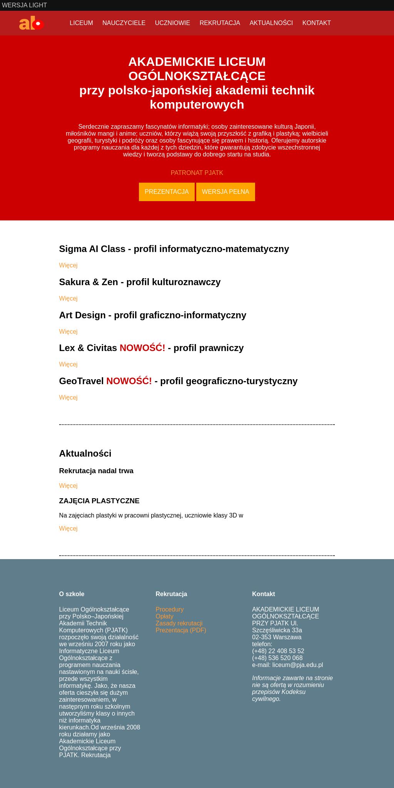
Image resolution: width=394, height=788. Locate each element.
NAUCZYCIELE (123, 23)
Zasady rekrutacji (178, 623)
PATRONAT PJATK (197, 173)
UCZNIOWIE (172, 23)
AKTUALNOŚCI (271, 23)
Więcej (68, 265)
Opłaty (164, 616)
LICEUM (81, 23)
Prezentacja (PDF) (180, 630)
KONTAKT (316, 23)
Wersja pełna (225, 191)
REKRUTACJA (220, 23)
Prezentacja (167, 191)
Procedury (169, 609)
